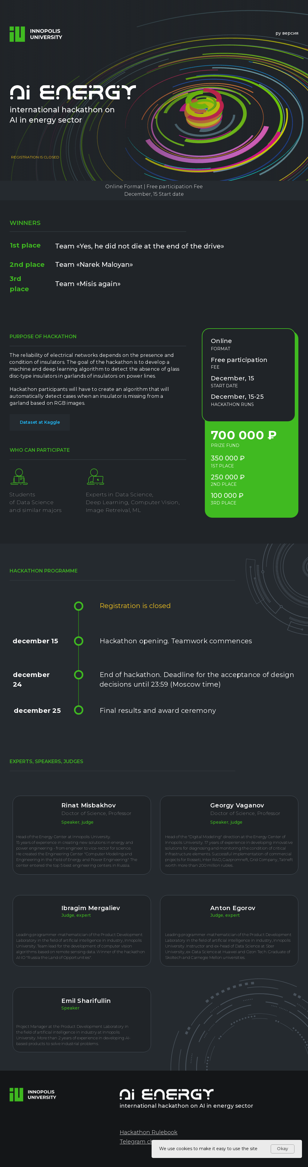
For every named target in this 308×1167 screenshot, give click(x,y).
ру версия (287, 33)
